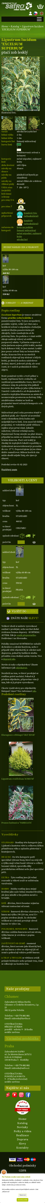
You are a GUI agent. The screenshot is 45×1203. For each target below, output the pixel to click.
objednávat (21, 667)
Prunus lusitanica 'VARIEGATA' (16, 822)
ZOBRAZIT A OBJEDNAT (19, 302)
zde (34, 691)
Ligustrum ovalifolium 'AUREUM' (17, 779)
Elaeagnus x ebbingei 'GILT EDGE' (18, 735)
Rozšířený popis (9, 469)
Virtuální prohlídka (22, 1038)
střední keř (22, 239)
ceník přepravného (26, 635)
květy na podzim (25, 227)
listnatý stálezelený (26, 230)
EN (41, 13)
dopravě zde (9, 659)
